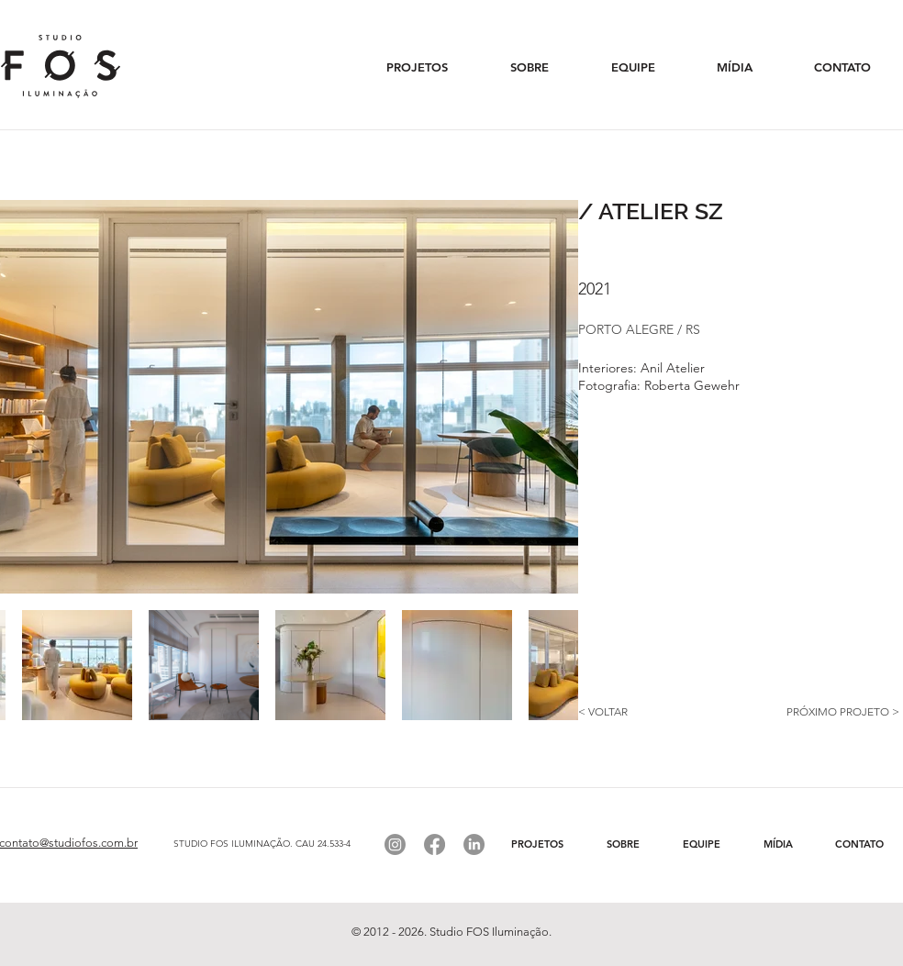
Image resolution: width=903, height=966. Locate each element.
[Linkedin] (474, 844)
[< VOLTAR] (643, 712)
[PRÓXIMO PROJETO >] (821, 712)
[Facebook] (434, 844)
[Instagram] (395, 844)
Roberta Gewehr (692, 385)
